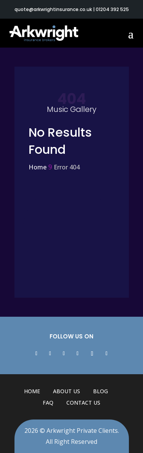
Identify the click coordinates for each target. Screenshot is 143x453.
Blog (100, 391)
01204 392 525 (112, 9)
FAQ (48, 402)
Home (32, 391)
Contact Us (83, 402)
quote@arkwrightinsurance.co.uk (53, 9)
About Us (66, 391)
